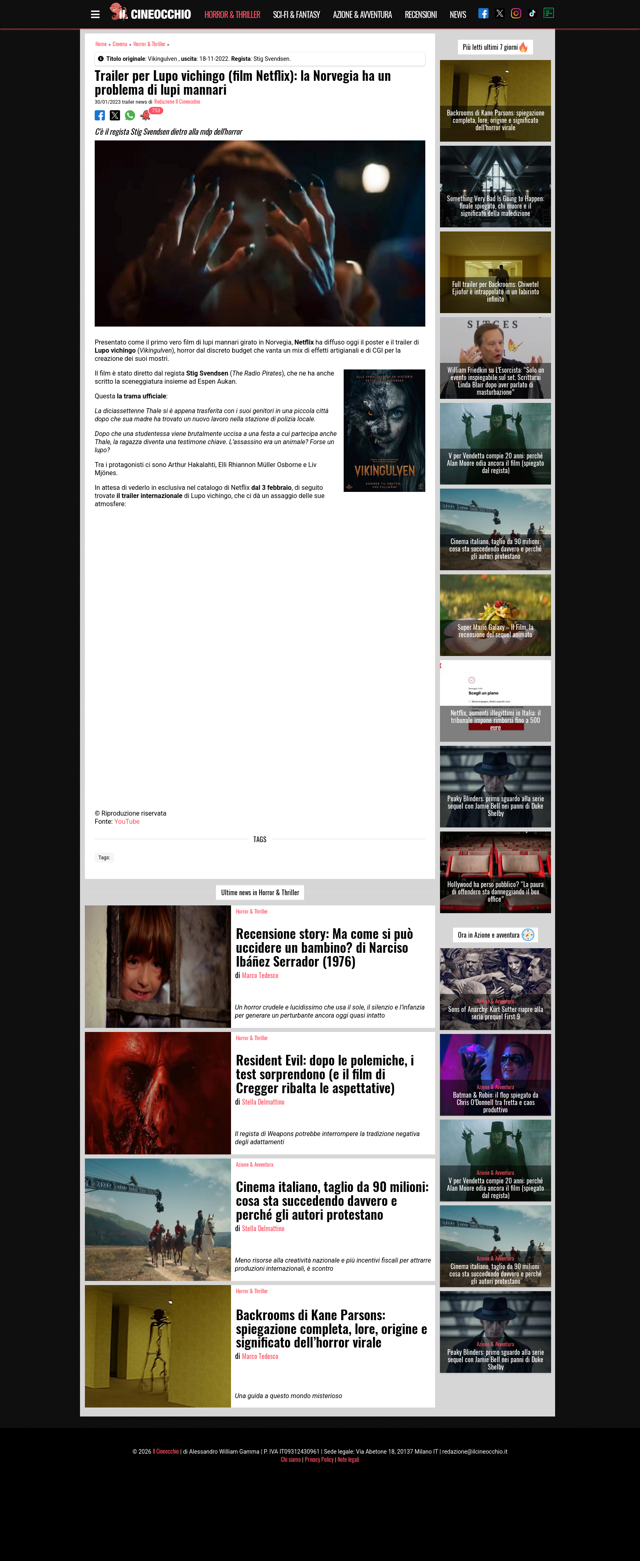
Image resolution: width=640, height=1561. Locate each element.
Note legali (348, 1459)
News (458, 14)
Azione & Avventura (362, 14)
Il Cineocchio (166, 1451)
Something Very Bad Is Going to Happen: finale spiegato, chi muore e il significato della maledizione (495, 205)
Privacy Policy (319, 1459)
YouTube (127, 821)
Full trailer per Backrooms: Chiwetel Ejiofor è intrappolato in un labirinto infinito (495, 291)
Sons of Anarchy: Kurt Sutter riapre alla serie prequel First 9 (495, 1012)
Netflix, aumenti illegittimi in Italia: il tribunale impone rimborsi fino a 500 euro (496, 720)
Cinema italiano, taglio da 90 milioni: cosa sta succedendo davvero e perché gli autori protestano (495, 548)
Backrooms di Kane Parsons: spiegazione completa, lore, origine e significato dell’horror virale (495, 120)
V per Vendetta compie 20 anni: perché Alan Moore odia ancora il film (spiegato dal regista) (495, 463)
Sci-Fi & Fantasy (296, 14)
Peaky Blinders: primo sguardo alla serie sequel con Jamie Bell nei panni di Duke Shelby (495, 806)
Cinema (120, 44)
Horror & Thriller (232, 14)
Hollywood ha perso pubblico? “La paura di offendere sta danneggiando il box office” (495, 891)
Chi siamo (291, 1459)
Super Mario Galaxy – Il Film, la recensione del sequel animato (495, 630)
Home (101, 44)
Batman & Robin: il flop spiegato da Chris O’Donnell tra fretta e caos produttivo (495, 1102)
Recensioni (421, 14)
